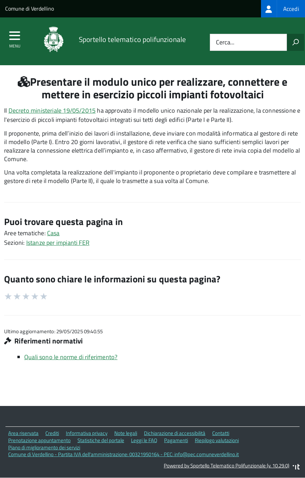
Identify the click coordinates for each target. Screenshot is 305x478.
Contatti (220, 433)
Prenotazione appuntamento (39, 440)
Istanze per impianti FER (57, 242)
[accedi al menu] (14, 38)
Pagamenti (176, 440)
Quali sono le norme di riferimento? (70, 357)
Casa (53, 233)
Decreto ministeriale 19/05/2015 (52, 110)
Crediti (52, 433)
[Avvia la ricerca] (295, 42)
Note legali (125, 433)
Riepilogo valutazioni (217, 440)
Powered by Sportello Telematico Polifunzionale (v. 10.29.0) (226, 465)
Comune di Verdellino (29, 8)
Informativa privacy (86, 433)
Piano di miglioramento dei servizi (44, 447)
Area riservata (23, 433)
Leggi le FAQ (144, 440)
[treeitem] (283, 8)
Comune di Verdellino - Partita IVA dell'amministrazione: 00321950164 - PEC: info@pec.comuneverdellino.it (123, 454)
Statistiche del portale (100, 440)
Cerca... (225, 42)
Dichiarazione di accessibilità (174, 433)
